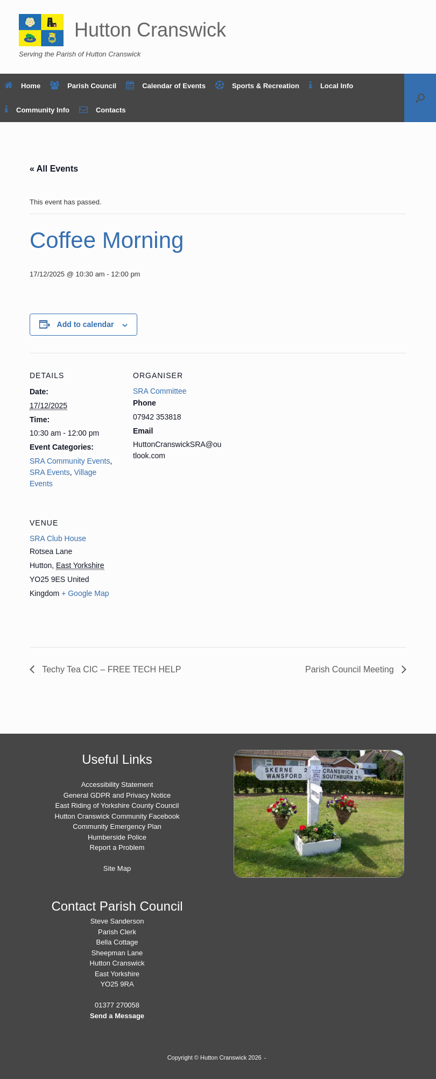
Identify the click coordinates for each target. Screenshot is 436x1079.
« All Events (54, 168)
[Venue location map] (190, 574)
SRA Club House (58, 538)
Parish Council (83, 86)
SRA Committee (160, 391)
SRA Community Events (70, 461)
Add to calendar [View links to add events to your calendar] (85, 324)
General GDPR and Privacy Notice (117, 795)
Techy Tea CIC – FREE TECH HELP (110, 669)
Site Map (117, 868)
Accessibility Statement (117, 784)
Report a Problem (117, 847)
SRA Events (50, 472)
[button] (420, 98)
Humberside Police (117, 837)
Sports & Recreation (257, 86)
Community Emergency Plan (117, 826)
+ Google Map (85, 593)
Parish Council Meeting (350, 669)
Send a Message (117, 1016)
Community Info (37, 110)
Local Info (331, 86)
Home (22, 86)
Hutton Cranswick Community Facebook (117, 816)
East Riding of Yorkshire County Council (117, 805)
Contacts (102, 110)
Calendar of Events (166, 86)
